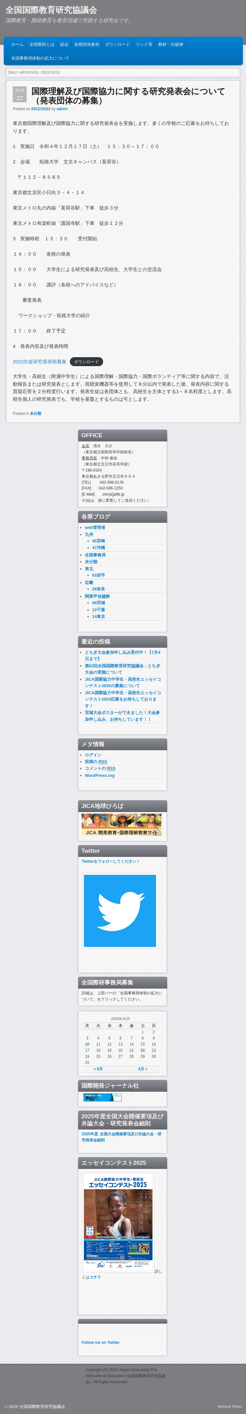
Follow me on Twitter (100, 1342)
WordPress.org (100, 775)
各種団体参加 (86, 44)
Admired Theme (230, 1406)
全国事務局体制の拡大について (40, 57)
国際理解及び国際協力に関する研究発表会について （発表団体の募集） (128, 95)
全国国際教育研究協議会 (51, 10)
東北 (89, 568)
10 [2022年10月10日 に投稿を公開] (87, 1044)
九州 (89, 534)
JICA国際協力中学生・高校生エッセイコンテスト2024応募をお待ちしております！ (123, 699)
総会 (64, 44)
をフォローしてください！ (117, 861)
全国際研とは (41, 44)
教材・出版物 (170, 44)
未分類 (35, 413)
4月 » (142, 1069)
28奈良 (98, 589)
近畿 (89, 582)
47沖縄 (98, 547)
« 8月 (98, 1069)
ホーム (17, 44)
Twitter (88, 861)
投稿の (96, 761)
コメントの (100, 768)
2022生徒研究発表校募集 (40, 361)
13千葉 (98, 609)
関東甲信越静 (97, 596)
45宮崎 (98, 540)
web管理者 (95, 527)
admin (62, 109)
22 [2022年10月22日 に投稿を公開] (143, 1050)
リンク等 (144, 44)
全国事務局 (95, 555)
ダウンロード (117, 44)
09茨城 (98, 602)
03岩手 (98, 575)
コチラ (95, 1277)
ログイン (93, 754)
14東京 (98, 616)
